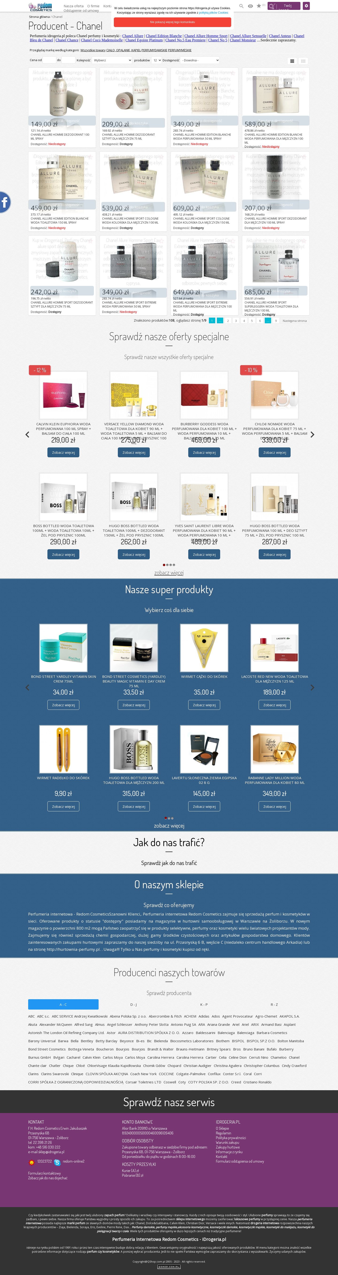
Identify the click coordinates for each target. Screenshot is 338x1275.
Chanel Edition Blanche (164, 36)
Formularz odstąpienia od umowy (240, 1161)
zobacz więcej (169, 572)
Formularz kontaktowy (44, 1173)
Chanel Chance (67, 40)
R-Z (275, 1004)
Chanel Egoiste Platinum (144, 40)
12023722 (45, 1161)
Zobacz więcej (63, 452)
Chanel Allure (132, 36)
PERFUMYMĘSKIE (180, 50)
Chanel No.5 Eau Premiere (185, 40)
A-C (63, 1004)
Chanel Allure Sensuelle (248, 36)
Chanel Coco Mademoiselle (102, 40)
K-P (204, 1004)
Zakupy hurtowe (228, 1147)
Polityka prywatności (231, 1137)
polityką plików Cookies (213, 12)
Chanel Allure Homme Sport (206, 36)
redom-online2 (73, 1161)
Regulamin (223, 1133)
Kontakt (221, 1156)
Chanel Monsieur (243, 40)
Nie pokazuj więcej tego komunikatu (172, 22)
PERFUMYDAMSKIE (154, 50)
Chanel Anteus (280, 36)
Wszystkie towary (93, 50)
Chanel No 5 (217, 40)
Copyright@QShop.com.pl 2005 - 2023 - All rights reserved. (169, 1261)
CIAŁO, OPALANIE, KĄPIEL (123, 50)
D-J (133, 1004)
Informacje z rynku (229, 1151)
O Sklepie (222, 1128)
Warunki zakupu (227, 1142)
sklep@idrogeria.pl (51, 1151)
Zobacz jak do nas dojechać (48, 1178)
